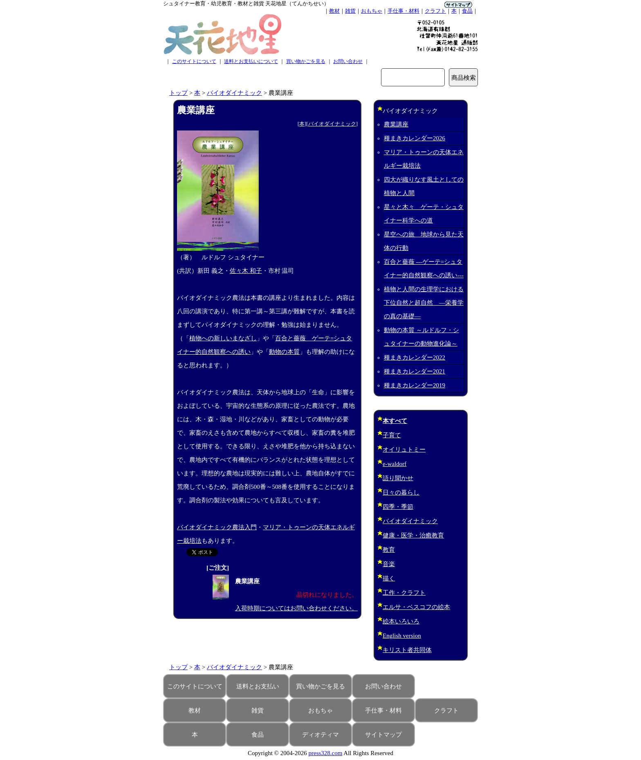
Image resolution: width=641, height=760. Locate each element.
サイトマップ (383, 734)
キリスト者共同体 (407, 650)
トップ (178, 93)
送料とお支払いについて (251, 61)
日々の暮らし (401, 492)
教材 (334, 11)
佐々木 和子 (246, 271)
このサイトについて (194, 61)
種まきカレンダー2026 (414, 138)
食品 (467, 11)
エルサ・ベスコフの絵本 (416, 607)
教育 (389, 549)
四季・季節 (398, 507)
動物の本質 (284, 352)
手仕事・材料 (403, 11)
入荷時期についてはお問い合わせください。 (296, 608)
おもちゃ (371, 11)
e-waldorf (394, 464)
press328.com (326, 753)
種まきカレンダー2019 (414, 385)
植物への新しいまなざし (223, 338)
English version (402, 635)
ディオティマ (320, 734)
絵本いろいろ (401, 621)
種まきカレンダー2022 (414, 357)
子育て (392, 435)
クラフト (435, 11)
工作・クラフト (404, 592)
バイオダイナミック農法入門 (217, 527)
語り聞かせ (398, 478)
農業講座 (396, 124)
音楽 (389, 564)
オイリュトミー (404, 449)
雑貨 (350, 11)
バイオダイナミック (234, 93)
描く (389, 578)
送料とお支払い (257, 686)
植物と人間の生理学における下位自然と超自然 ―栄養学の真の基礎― (424, 302)
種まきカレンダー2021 (414, 371)
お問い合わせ (348, 61)
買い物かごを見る (305, 61)
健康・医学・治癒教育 (413, 535)
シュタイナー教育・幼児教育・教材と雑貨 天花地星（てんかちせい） (246, 3)
